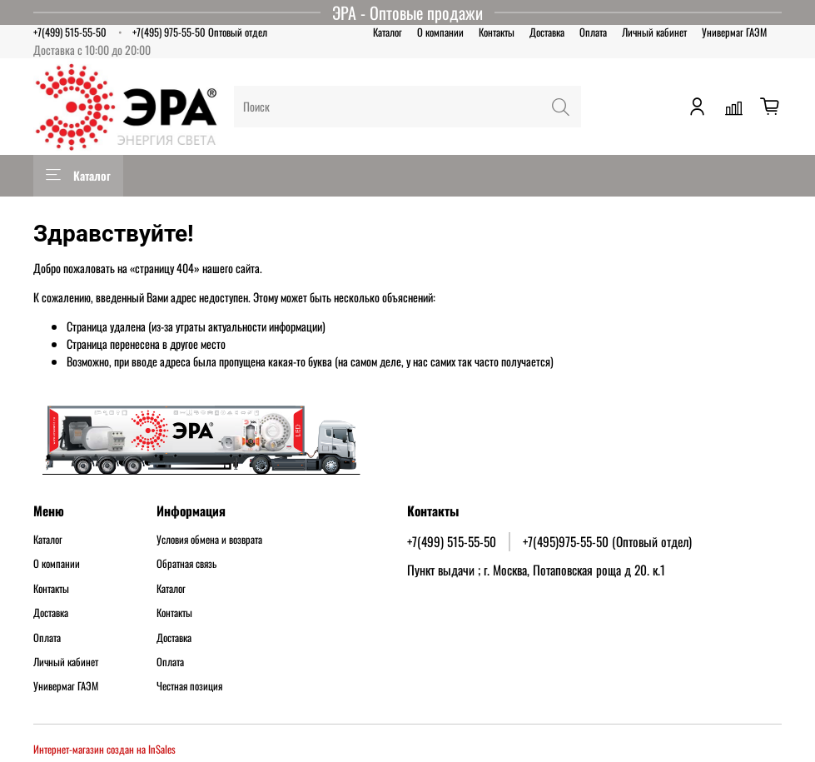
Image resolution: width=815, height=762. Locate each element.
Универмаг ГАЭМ (734, 32)
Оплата (593, 32)
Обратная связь (186, 563)
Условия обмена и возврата (209, 539)
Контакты (496, 32)
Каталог (387, 32)
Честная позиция (189, 686)
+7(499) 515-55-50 (70, 32)
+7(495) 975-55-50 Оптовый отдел (199, 32)
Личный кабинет (654, 32)
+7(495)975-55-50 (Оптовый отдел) (607, 541)
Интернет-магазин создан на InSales (104, 749)
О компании (440, 32)
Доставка (546, 32)
